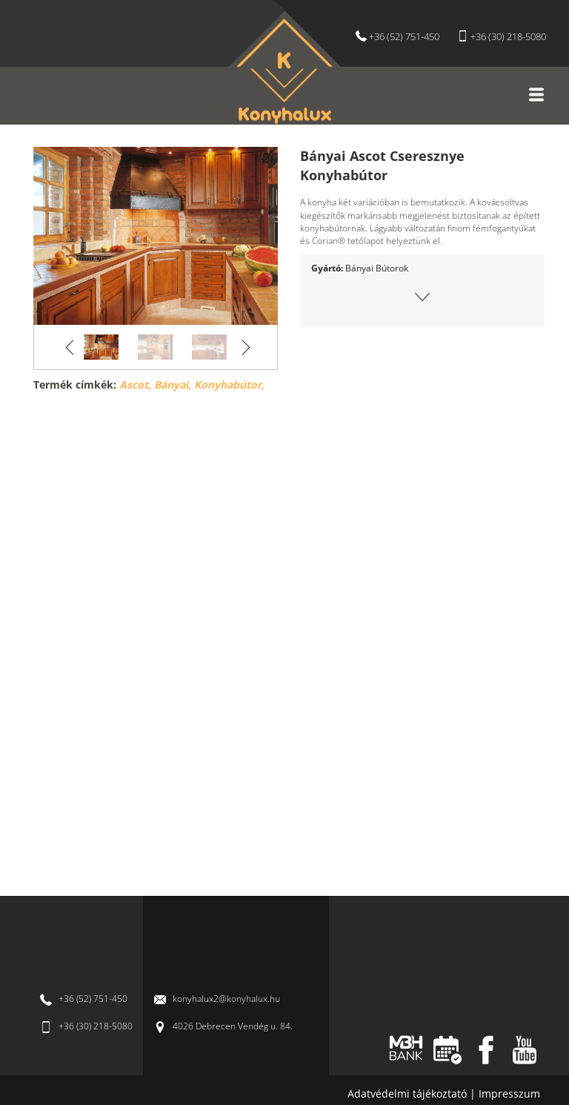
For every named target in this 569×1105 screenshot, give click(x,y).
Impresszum (509, 1093)
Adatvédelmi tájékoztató (408, 1093)
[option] (155, 236)
